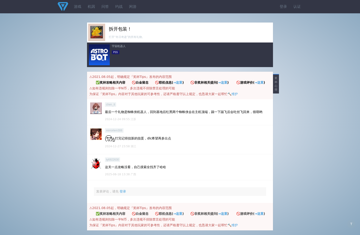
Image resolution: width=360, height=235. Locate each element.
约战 (119, 6)
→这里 (177, 82)
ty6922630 (112, 159)
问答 (105, 6)
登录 (283, 6)
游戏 (77, 6)
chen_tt (110, 104)
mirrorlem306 (114, 130)
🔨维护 (233, 94)
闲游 (132, 6)
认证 (297, 6)
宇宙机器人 (119, 46)
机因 (91, 6)
